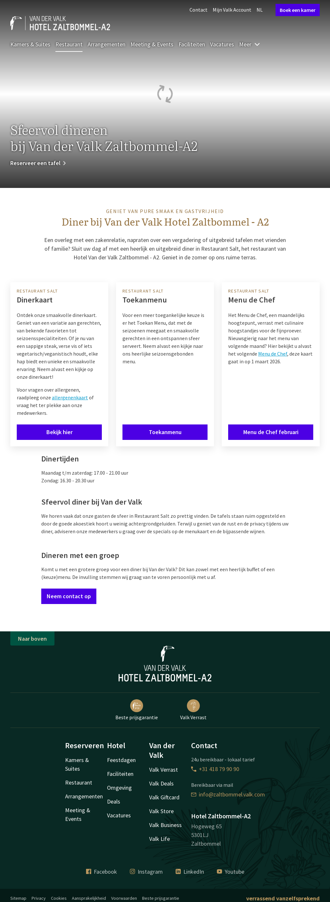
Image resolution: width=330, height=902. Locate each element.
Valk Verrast (193, 710)
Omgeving (119, 787)
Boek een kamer (297, 10)
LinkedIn (190, 871)
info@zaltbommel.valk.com (228, 794)
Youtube (230, 871)
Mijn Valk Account (232, 9)
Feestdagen (121, 760)
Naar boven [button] (32, 638)
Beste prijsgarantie (136, 710)
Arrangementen (106, 44)
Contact (198, 9)
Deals (113, 801)
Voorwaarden (124, 898)
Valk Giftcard (164, 797)
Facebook (101, 871)
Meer (249, 44)
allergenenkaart (70, 397)
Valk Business (165, 825)
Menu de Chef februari (270, 432)
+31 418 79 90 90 (215, 769)
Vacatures (222, 44)
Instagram (146, 871)
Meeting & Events (152, 44)
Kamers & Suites (30, 44)
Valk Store (161, 811)
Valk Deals (161, 783)
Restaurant (68, 44)
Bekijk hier (59, 432)
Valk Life (159, 838)
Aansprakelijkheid (89, 898)
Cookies (59, 898)
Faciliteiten (192, 44)
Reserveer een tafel (38, 163)
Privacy (39, 898)
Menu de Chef (272, 353)
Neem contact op (69, 596)
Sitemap (18, 898)
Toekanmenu (165, 432)
